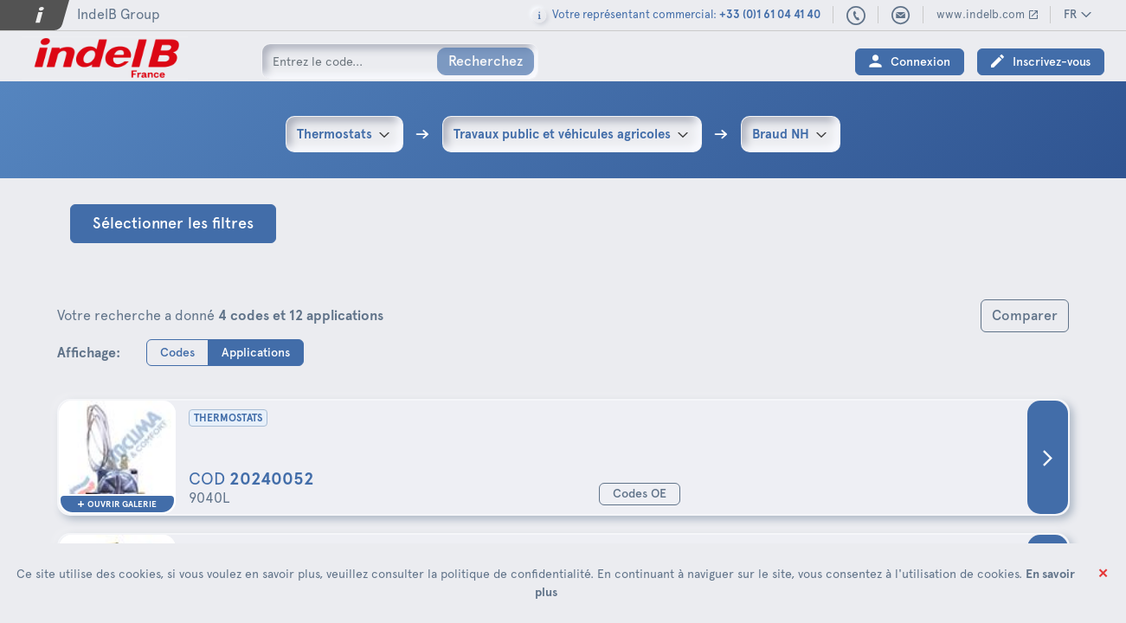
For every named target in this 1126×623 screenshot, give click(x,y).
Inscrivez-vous (1052, 62)
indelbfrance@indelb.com (900, 15)
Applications (256, 352)
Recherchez (485, 61)
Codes (177, 352)
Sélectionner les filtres (173, 223)
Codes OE (639, 493)
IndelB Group (118, 14)
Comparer (1025, 315)
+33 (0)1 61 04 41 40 (856, 16)
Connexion (920, 62)
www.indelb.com (980, 14)
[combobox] (344, 134)
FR (1070, 14)
